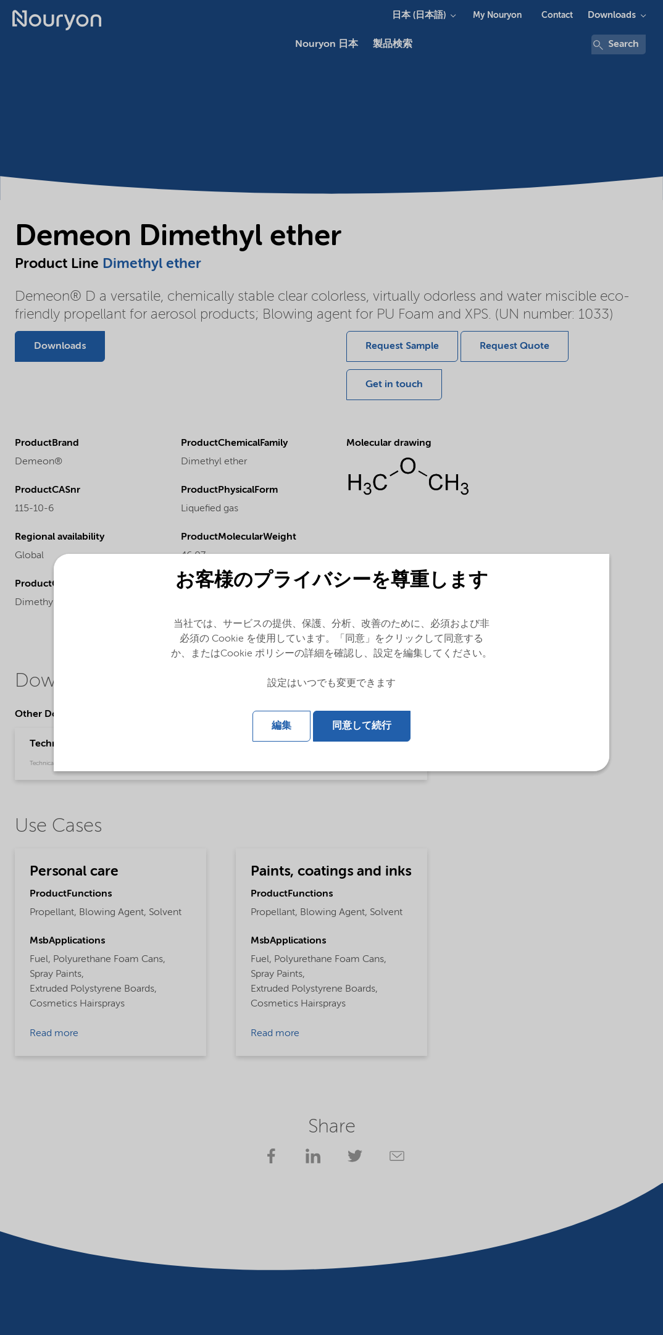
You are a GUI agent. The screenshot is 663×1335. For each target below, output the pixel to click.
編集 (281, 726)
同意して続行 (361, 726)
